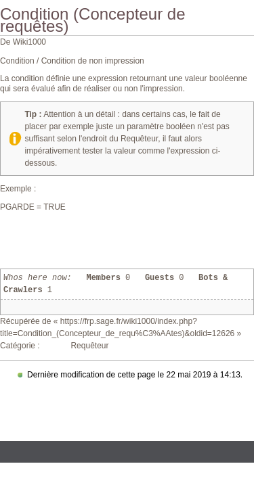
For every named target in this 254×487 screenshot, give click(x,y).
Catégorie (17, 345)
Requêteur (89, 345)
